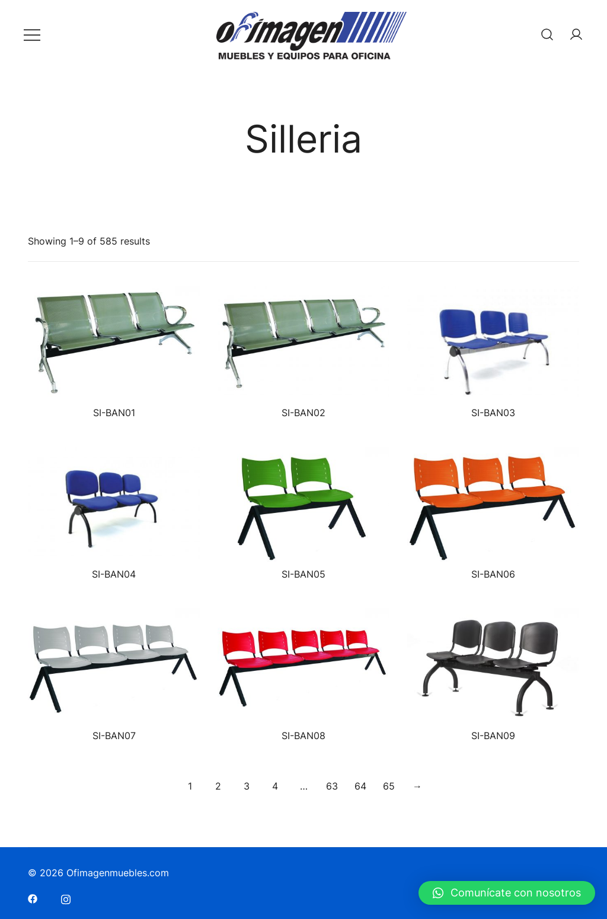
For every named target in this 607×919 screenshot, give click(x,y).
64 (360, 786)
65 (389, 786)
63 (332, 786)
